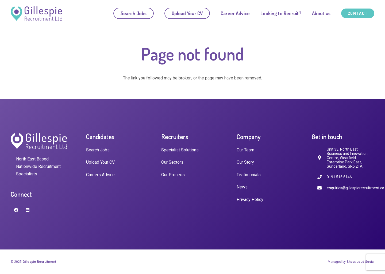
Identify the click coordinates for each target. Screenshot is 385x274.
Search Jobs (98, 149)
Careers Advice (100, 174)
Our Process (173, 174)
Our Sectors (172, 162)
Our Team (245, 149)
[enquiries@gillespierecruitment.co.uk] (322, 188)
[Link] (36, 13)
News (242, 187)
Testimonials (249, 174)
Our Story (245, 162)
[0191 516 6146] (322, 177)
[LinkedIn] (27, 210)
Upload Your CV (100, 162)
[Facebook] (16, 210)
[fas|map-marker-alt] (322, 157)
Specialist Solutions (180, 149)
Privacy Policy (250, 199)
